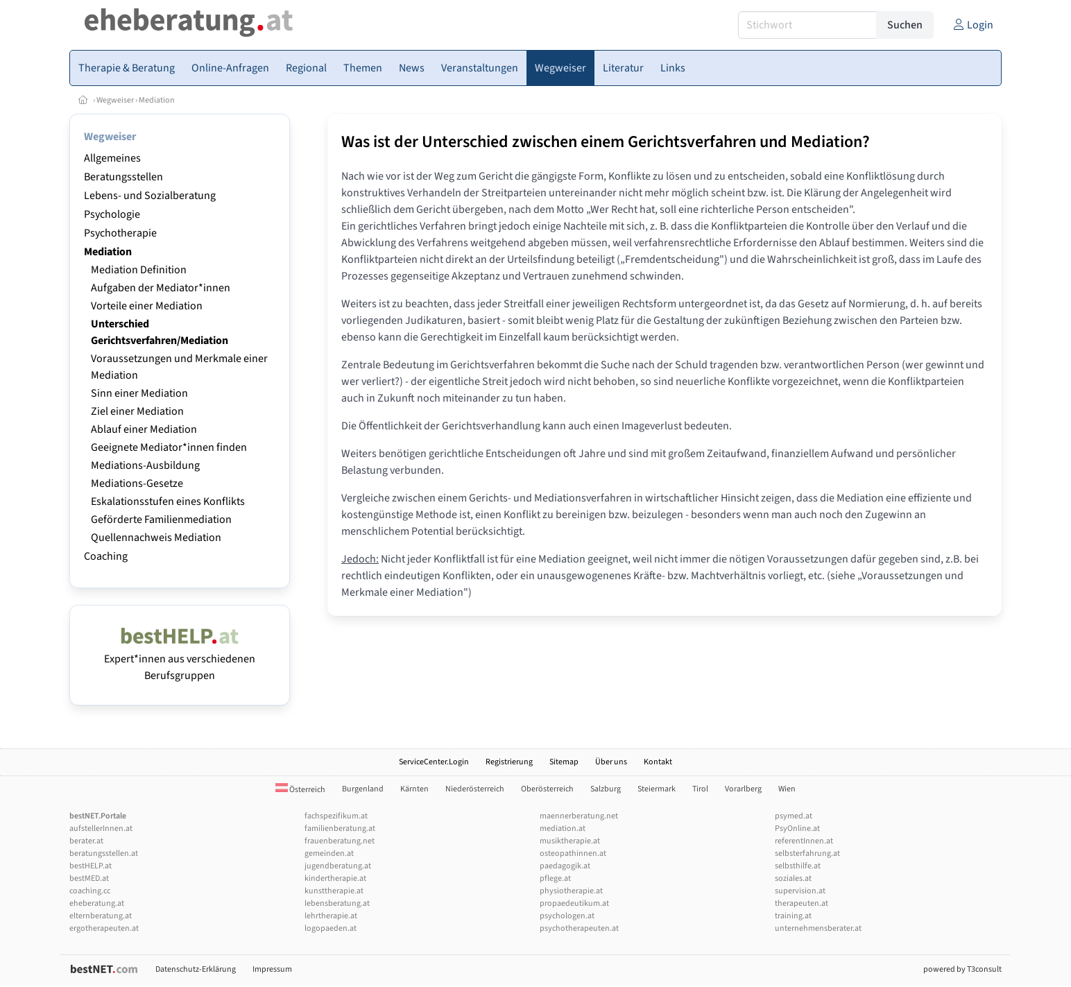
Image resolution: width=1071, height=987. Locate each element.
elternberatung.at (100, 916)
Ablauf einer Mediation (144, 429)
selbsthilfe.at (798, 866)
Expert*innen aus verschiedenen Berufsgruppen (179, 659)
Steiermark (656, 789)
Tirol (700, 789)
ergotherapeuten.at (104, 928)
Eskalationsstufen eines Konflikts (168, 501)
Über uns (611, 762)
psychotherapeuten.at (579, 928)
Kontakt (658, 762)
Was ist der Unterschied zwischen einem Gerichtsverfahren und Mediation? (605, 142)
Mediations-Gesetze (137, 483)
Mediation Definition (139, 269)
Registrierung (509, 762)
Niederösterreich (474, 789)
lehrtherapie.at (331, 916)
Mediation (157, 100)
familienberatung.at (340, 828)
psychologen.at (567, 916)
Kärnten (414, 789)
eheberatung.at (96, 903)
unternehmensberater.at (818, 928)
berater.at (86, 841)
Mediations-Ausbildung (145, 465)
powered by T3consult (962, 969)
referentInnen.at (804, 841)
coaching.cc (89, 891)
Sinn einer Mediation (139, 393)
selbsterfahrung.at (807, 853)
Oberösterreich (547, 789)
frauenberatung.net (340, 841)
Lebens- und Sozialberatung (150, 195)
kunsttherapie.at (334, 891)
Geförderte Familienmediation (161, 519)
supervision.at (800, 891)
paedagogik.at (565, 866)
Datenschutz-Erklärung (195, 969)
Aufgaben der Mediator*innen (160, 287)
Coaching (106, 556)
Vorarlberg (743, 789)
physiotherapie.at (571, 891)
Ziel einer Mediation (137, 411)
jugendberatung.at (338, 866)
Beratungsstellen (123, 176)
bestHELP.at (90, 866)
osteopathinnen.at (573, 853)
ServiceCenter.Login (434, 762)
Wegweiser (115, 100)
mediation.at (562, 828)
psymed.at (793, 816)
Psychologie (112, 214)
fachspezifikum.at (336, 816)
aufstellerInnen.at (100, 828)
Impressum (272, 969)
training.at (793, 916)
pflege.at (555, 878)
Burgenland (363, 789)
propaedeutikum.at (574, 903)
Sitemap (564, 762)
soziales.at (793, 878)
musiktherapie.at (570, 841)
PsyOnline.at (797, 828)
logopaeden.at (331, 928)
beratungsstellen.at (103, 853)
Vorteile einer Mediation (147, 306)
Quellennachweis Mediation (156, 537)
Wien (787, 789)
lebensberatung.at (337, 903)
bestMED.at (89, 878)
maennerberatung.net (579, 816)
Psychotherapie (120, 233)
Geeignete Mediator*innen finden (169, 447)
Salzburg (605, 789)
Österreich (300, 790)
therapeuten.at (801, 903)
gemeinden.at (329, 853)
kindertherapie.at (335, 878)
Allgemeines (112, 158)
